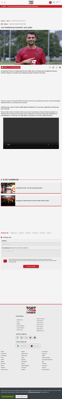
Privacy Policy (40, 322)
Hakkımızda (19, 319)
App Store (35, 346)
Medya (23, 363)
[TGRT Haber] (31, 2)
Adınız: (4, 241)
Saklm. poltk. (20, 329)
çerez (29, 390)
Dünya (2, 359)
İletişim (18, 323)
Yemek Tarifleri (45, 369)
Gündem (3, 367)
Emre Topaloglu (15, 67)
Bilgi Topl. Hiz (40, 324)
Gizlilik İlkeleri (40, 320)
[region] (31, 393)
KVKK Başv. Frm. (40, 330)
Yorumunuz (15, 248)
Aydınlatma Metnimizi (34, 392)
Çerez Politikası (20, 327)
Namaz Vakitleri (25, 365)
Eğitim (2, 361)
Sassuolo (45, 113)
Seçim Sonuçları (46, 357)
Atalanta (52, 113)
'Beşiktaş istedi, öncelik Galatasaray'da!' (29, 188)
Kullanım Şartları (40, 318)
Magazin (23, 359)
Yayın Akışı (44, 365)
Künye (18, 321)
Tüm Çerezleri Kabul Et (7, 396)
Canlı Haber (4, 355)
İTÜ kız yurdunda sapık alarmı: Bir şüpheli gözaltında (22, 6)
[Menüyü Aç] (4, 2)
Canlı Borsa (4, 353)
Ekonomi (3, 363)
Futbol (7, 20)
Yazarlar (44, 367)
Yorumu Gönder (31, 266)
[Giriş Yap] (50, 2)
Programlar (45, 351)
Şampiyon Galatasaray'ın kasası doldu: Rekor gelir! (32, 200)
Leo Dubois (15, 102)
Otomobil (23, 367)
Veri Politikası (40, 326)
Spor (43, 361)
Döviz (2, 357)
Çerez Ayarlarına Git (21, 396)
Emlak (2, 365)
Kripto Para (24, 355)
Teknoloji (44, 363)
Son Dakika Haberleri (47, 359)
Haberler (3, 20)
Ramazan (44, 353)
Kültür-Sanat (24, 353)
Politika (23, 369)
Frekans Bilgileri (20, 325)
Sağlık (43, 355)
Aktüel (2, 351)
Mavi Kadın (24, 361)
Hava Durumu (4, 369)
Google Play (22, 346)
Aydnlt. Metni (40, 328)
